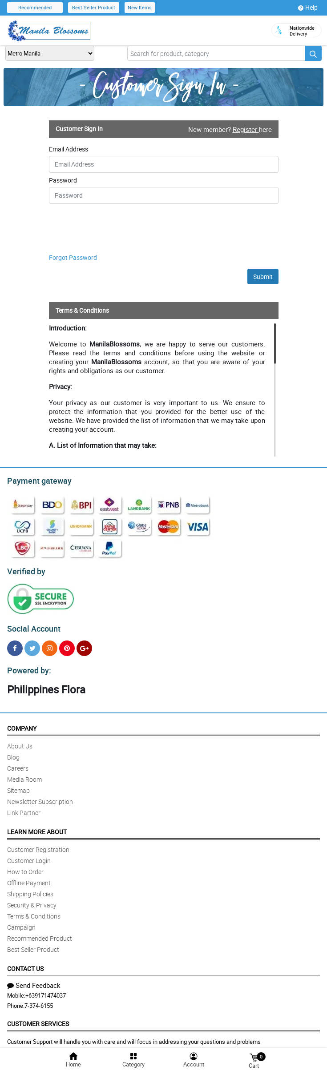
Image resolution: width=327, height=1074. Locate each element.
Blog (13, 752)
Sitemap (18, 785)
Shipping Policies (30, 888)
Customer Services (38, 1018)
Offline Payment (29, 877)
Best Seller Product (93, 7)
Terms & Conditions (34, 911)
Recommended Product (39, 933)
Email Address (68, 149)
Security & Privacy (32, 899)
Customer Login (29, 855)
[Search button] (313, 53)
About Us (19, 740)
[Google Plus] (84, 644)
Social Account (31, 625)
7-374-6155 (38, 1000)
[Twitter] (32, 644)
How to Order (25, 866)
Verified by (25, 569)
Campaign (21, 922)
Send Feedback (34, 979)
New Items (140, 7)
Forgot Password (73, 257)
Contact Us (25, 963)
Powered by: (27, 665)
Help (308, 7)
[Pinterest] (67, 644)
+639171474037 (45, 990)
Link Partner (23, 807)
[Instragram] (49, 644)
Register (246, 129)
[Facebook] (15, 644)
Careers (17, 763)
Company (21, 723)
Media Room (24, 774)
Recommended (35, 7)
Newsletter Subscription (40, 796)
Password (63, 180)
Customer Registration (38, 844)
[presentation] (103, 230)
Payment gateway (35, 479)
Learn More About (37, 826)
